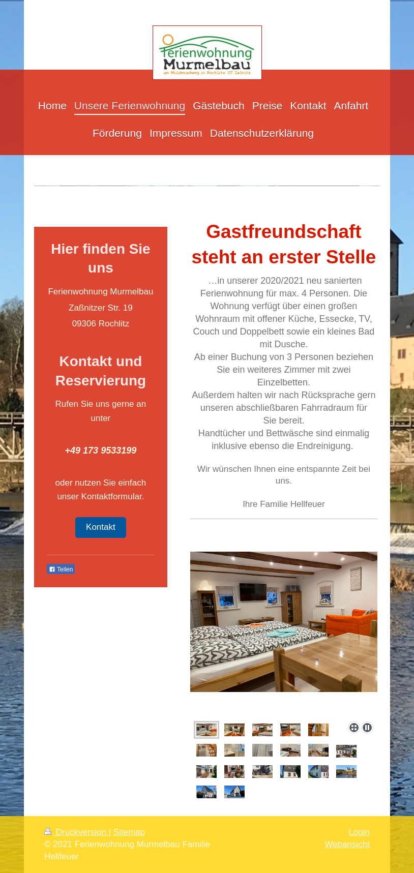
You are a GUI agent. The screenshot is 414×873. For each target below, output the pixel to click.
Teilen (61, 569)
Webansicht (347, 844)
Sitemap (129, 832)
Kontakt (100, 527)
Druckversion (76, 832)
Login (359, 832)
